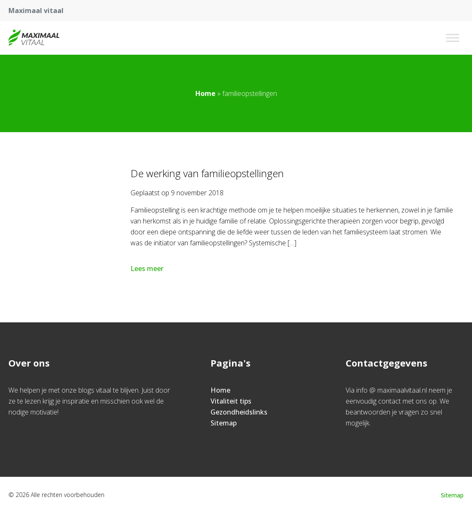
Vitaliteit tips (231, 401)
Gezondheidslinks (239, 412)
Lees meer (148, 268)
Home (205, 93)
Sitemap (224, 423)
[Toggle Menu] (452, 38)
